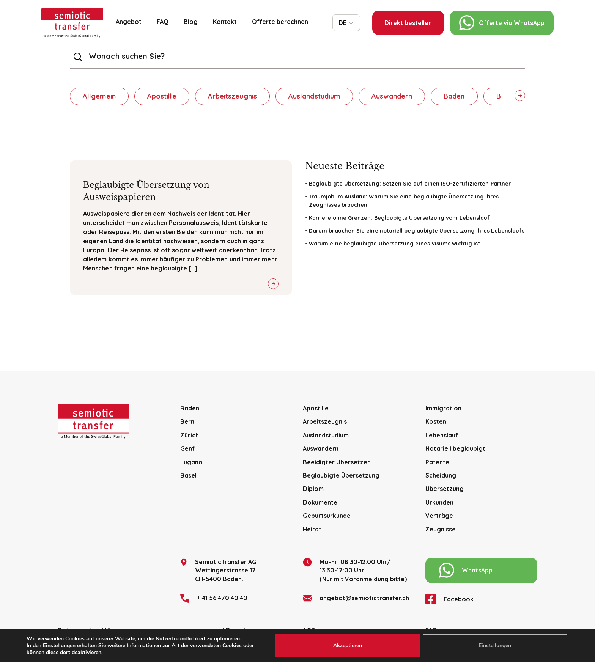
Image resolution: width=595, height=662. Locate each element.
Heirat (312, 529)
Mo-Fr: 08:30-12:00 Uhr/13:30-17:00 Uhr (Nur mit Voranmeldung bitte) (355, 570)
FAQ (162, 21)
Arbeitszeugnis (232, 96)
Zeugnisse (440, 529)
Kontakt (225, 21)
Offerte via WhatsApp (502, 22)
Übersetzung (444, 488)
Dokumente (320, 502)
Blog (191, 21)
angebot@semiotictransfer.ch (356, 598)
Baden (454, 96)
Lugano (191, 462)
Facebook (449, 599)
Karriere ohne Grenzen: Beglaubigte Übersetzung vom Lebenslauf (399, 217)
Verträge (439, 515)
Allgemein (99, 96)
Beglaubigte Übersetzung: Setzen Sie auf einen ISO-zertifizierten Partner (410, 183)
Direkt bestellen (408, 23)
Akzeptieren (347, 645)
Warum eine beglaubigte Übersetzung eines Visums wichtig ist (394, 243)
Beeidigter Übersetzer (336, 462)
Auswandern (391, 96)
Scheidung (440, 475)
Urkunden (439, 502)
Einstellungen (495, 645)
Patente (437, 462)
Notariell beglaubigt (455, 448)
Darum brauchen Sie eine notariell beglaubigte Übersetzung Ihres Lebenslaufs (416, 230)
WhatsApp (466, 570)
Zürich (189, 435)
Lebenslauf (441, 435)
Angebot (129, 21)
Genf (187, 448)
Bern (187, 421)
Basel (188, 475)
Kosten (435, 421)
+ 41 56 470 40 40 (213, 598)
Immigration (443, 408)
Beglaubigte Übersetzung (341, 475)
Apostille (161, 96)
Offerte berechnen (280, 21)
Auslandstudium (314, 96)
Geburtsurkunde (327, 515)
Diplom (313, 488)
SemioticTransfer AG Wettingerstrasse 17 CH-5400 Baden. (218, 570)
